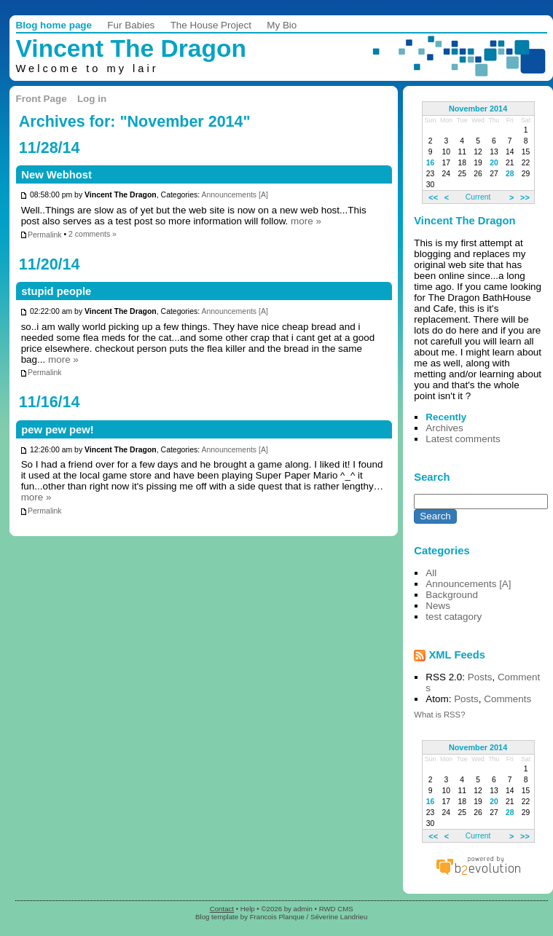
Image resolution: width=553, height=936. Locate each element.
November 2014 (478, 108)
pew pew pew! (57, 430)
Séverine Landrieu (338, 917)
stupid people (56, 291)
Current (478, 197)
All (430, 572)
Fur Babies (130, 25)
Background (451, 594)
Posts (480, 677)
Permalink (41, 235)
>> (525, 196)
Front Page (41, 98)
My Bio (282, 25)
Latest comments (462, 438)
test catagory (453, 616)
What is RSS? (439, 714)
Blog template (216, 917)
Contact (222, 909)
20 (494, 163)
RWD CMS (336, 909)
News (437, 605)
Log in (91, 98)
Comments (507, 698)
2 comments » (92, 235)
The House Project (210, 25)
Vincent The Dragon (131, 48)
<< (433, 196)
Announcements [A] (234, 196)
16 (430, 163)
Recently (445, 417)
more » (306, 221)
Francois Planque (277, 917)
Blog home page (54, 25)
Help (247, 909)
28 (510, 174)
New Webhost (56, 175)
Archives (444, 427)
